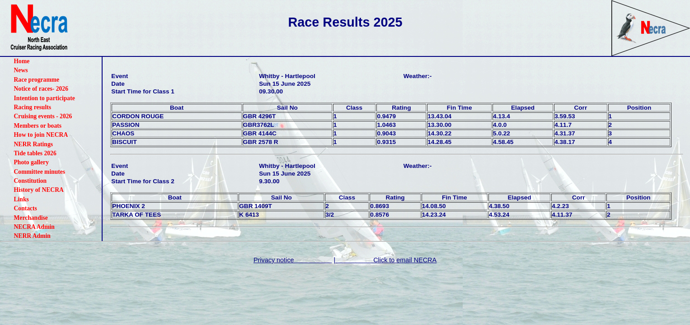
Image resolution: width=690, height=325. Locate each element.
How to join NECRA (41, 134)
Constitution (30, 180)
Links (21, 199)
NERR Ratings (33, 144)
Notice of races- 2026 (41, 88)
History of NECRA (39, 189)
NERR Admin (32, 235)
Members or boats (37, 125)
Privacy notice (292, 260)
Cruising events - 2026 (43, 116)
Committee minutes (40, 171)
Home (22, 61)
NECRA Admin (34, 226)
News (21, 70)
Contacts (25, 208)
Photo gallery (31, 162)
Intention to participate (44, 98)
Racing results (32, 107)
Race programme (37, 79)
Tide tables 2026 (35, 153)
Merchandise (31, 217)
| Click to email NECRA (385, 260)
